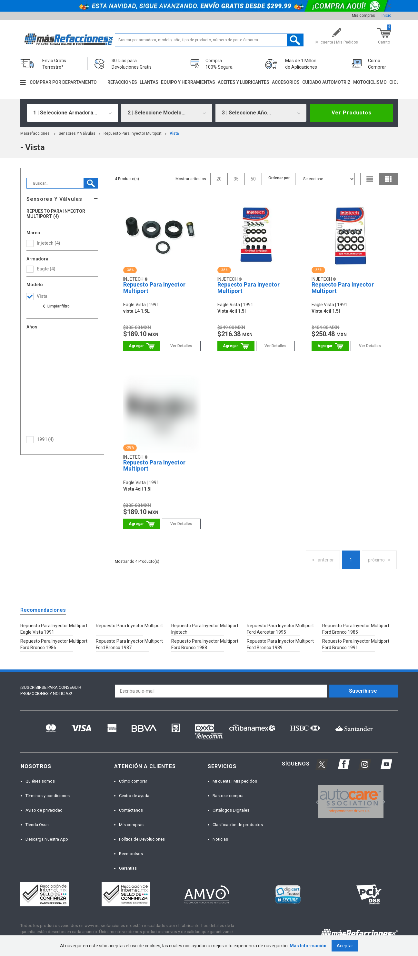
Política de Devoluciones (142, 839)
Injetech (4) (48, 243)
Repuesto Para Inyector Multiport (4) (55, 214)
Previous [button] (316, 801)
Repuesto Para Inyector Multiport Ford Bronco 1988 (204, 644)
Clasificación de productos (238, 824)
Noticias (220, 839)
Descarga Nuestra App (46, 839)
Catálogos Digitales (231, 810)
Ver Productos (352, 113)
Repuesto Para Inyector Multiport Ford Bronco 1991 (355, 644)
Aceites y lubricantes (243, 82)
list (370, 179)
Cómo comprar (133, 781)
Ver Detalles (181, 346)
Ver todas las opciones (56, 306)
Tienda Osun (37, 824)
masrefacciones (35, 133)
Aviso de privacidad (44, 810)
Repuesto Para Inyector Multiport (133, 133)
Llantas (149, 82)
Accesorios (286, 82)
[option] (350, 801)
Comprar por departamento (63, 82)
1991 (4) (45, 439)
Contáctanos (131, 810)
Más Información (308, 945)
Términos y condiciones (47, 795)
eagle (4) (46, 268)
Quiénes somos (40, 781)
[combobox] (72, 113)
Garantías (128, 868)
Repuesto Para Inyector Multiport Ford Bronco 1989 (280, 644)
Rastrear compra (228, 795)
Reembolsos (131, 853)
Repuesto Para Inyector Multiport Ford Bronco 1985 (355, 629)
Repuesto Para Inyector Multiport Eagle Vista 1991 (53, 629)
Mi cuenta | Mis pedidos (235, 781)
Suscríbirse (363, 691)
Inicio (386, 15)
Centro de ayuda (134, 795)
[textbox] (209, 40)
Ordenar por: (279, 178)
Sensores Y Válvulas (77, 133)
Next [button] (383, 801)
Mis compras (363, 15)
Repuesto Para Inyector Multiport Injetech (204, 629)
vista (174, 133)
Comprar (141, 346)
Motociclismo (370, 82)
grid (388, 179)
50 (253, 178)
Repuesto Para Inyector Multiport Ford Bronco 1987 (129, 644)
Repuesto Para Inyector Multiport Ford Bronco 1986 (53, 644)
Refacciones (122, 82)
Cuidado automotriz (326, 82)
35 (236, 178)
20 (219, 178)
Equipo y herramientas (188, 82)
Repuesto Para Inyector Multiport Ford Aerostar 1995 (280, 629)
